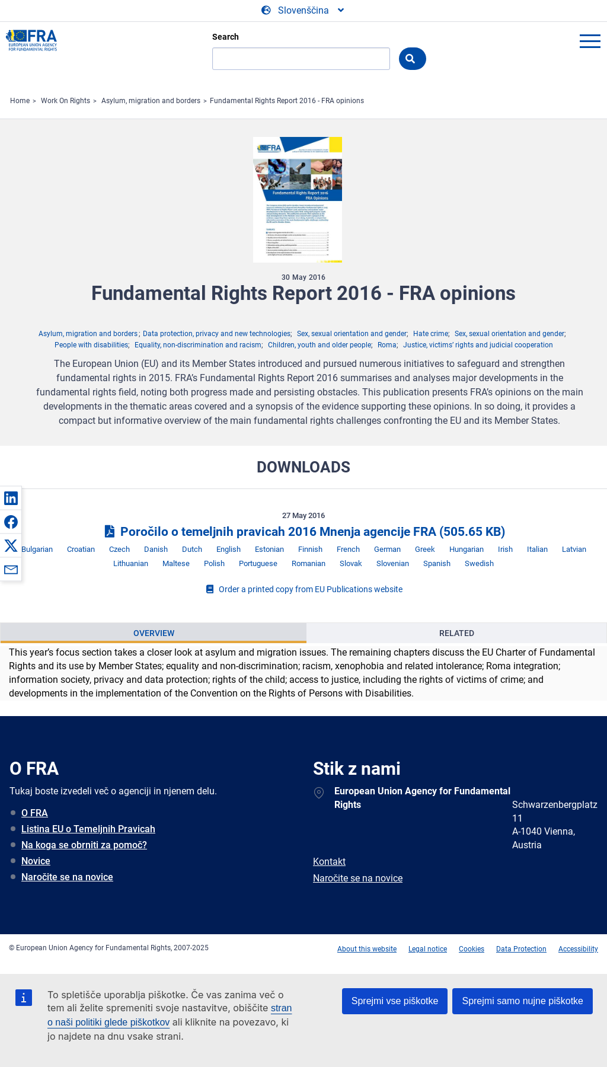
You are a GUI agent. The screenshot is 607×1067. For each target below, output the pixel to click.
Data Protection (521, 949)
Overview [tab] (153, 633)
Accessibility (578, 949)
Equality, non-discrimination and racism (198, 345)
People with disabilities (91, 345)
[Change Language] (303, 10)
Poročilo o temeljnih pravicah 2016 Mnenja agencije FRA (303, 532)
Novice (35, 861)
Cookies (471, 949)
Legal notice (427, 949)
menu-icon (589, 40)
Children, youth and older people (319, 345)
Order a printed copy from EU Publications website (303, 589)
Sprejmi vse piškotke (395, 1001)
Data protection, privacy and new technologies (216, 334)
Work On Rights (65, 101)
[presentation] (153, 633)
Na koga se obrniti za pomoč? (84, 845)
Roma (387, 345)
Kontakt (329, 861)
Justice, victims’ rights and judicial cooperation (478, 345)
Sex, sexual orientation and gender (352, 334)
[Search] (301, 58)
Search (225, 36)
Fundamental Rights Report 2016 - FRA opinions (287, 101)
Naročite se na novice (67, 877)
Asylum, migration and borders (150, 101)
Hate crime (430, 334)
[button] (10, 498)
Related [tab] (456, 633)
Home (20, 101)
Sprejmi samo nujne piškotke (522, 1001)
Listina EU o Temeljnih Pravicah (88, 829)
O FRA (34, 813)
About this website (367, 949)
